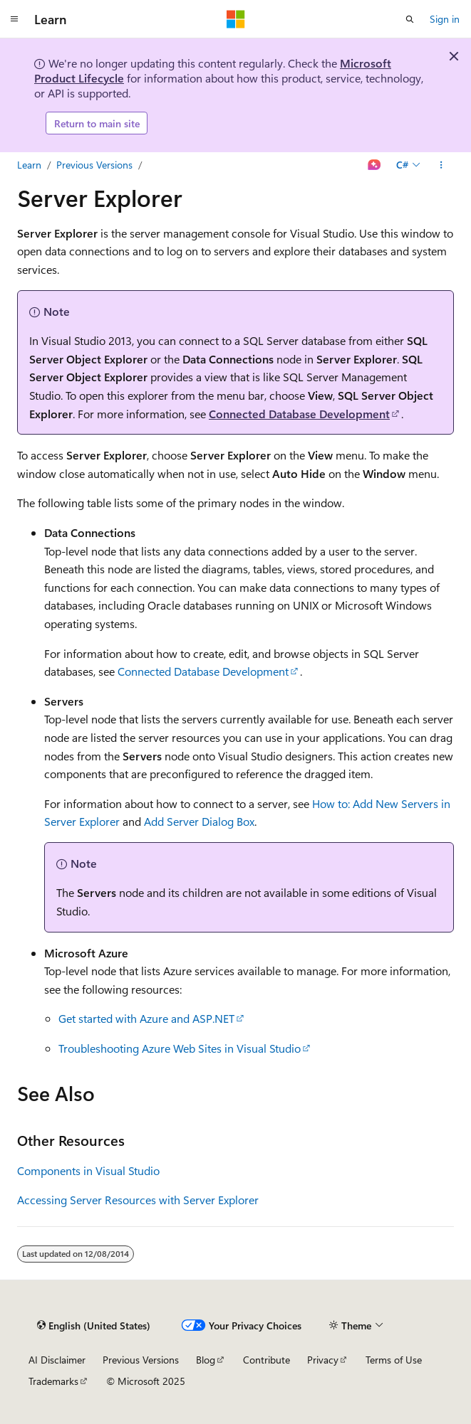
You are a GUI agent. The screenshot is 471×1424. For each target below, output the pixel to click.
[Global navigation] (14, 19)
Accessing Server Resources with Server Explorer (138, 1199)
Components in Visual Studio (88, 1170)
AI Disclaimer (57, 1359)
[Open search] (409, 19)
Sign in (445, 19)
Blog (205, 1359)
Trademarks (53, 1381)
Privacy (322, 1359)
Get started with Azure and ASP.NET (146, 1018)
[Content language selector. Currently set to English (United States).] (94, 1325)
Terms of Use (394, 1359)
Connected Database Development (299, 413)
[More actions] (441, 165)
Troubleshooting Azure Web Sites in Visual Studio (179, 1048)
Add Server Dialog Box (199, 821)
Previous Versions (94, 164)
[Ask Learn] (374, 165)
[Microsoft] (236, 19)
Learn (29, 164)
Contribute (266, 1359)
